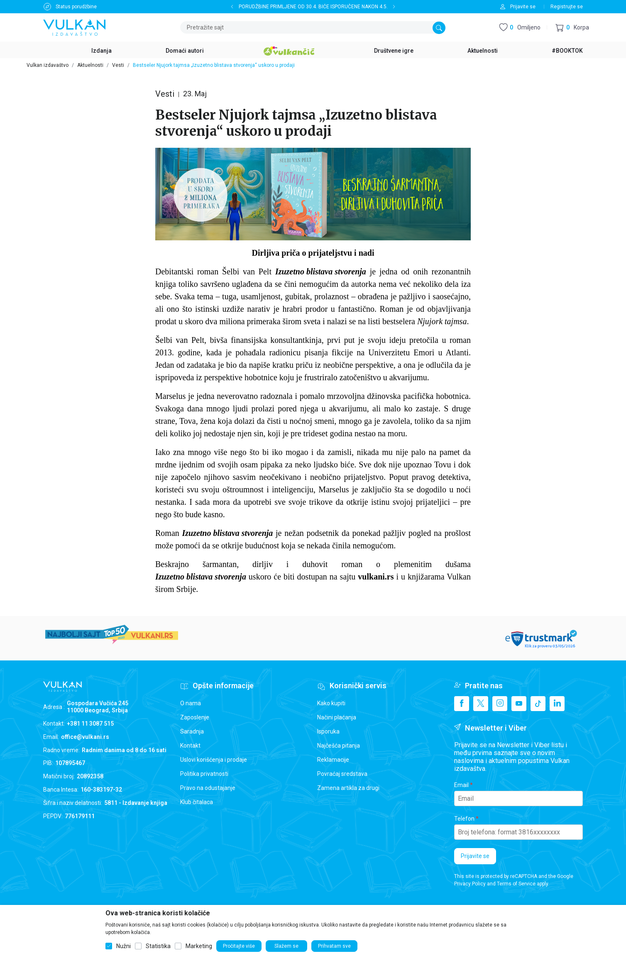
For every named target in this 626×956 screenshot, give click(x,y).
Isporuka (328, 731)
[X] (480, 703)
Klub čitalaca (196, 802)
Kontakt (190, 745)
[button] (572, 27)
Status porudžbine (76, 7)
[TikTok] (538, 703)
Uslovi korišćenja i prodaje (213, 759)
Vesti (118, 65)
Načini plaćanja (336, 717)
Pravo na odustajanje (207, 788)
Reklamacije (333, 759)
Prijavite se (475, 856)
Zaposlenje (194, 717)
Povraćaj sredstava (342, 773)
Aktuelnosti (90, 65)
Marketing (199, 946)
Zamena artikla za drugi (348, 788)
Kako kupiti (331, 703)
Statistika (158, 946)
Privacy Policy (470, 884)
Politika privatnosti (204, 773)
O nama (190, 703)
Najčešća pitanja (338, 745)
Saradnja (192, 731)
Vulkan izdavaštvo (47, 65)
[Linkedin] (557, 703)
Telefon (464, 818)
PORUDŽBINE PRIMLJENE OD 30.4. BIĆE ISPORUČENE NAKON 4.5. (313, 7)
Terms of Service (516, 884)
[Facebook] (461, 703)
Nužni (123, 946)
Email (461, 785)
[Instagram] (499, 703)
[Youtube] (518, 703)
